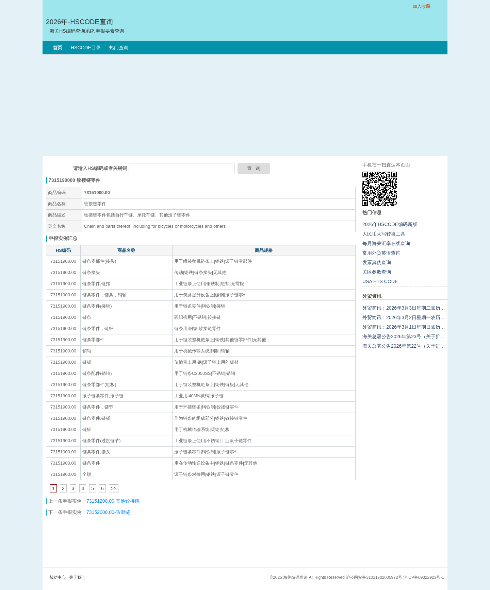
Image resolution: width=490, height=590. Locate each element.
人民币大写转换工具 (383, 234)
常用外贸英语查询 (381, 253)
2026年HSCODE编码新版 (389, 224)
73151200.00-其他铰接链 (113, 501)
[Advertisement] (245, 105)
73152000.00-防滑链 (108, 512)
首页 (57, 47)
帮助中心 (57, 577)
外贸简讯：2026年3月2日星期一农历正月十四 (410, 317)
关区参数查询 (376, 272)
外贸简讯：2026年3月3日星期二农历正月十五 (410, 308)
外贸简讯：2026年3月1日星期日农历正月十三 (410, 327)
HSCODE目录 (86, 47)
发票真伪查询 (376, 262)
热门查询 (118, 47)
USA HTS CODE (380, 281)
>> (113, 488)
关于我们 (77, 577)
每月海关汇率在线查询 (386, 243)
